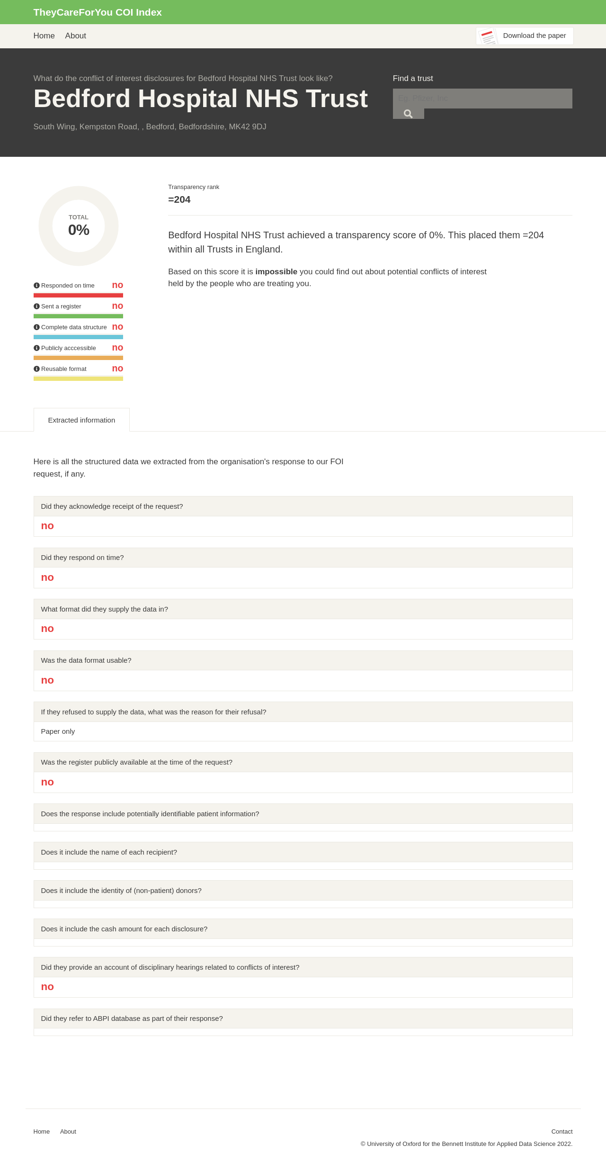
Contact (562, 1131)
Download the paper (534, 35)
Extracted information (82, 420)
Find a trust (413, 78)
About (75, 35)
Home (44, 35)
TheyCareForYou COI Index (98, 12)
